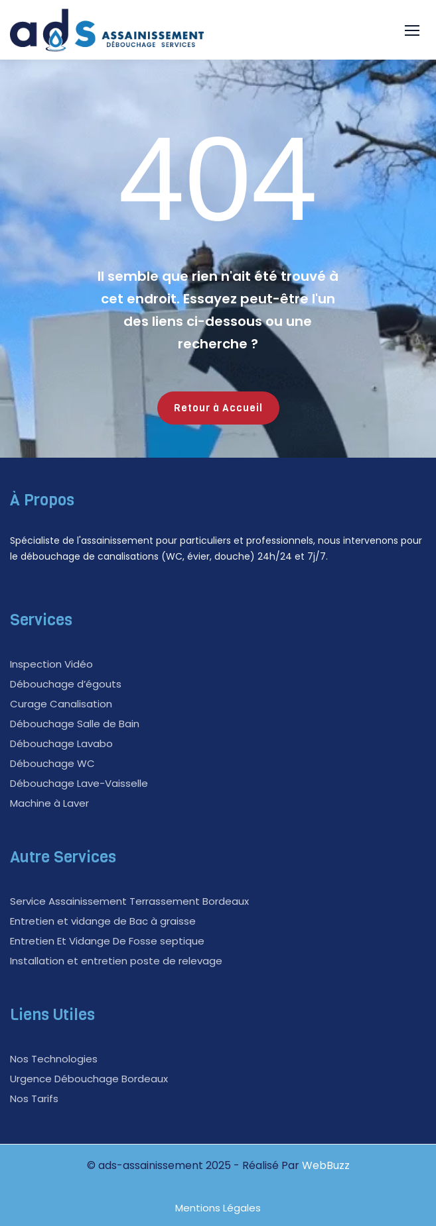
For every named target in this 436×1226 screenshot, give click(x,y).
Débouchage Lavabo (61, 743)
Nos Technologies (54, 1059)
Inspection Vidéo (51, 664)
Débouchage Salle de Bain (74, 724)
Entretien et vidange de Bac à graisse (103, 921)
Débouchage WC (52, 763)
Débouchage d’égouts (65, 684)
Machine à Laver (49, 803)
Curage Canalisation (61, 704)
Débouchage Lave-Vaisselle (79, 783)
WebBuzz (326, 1165)
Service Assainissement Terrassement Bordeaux (129, 901)
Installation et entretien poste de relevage (116, 961)
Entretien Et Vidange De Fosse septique (107, 941)
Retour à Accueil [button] (218, 408)
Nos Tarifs (34, 1098)
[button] (412, 30)
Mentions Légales (218, 1208)
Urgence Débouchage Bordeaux (89, 1079)
